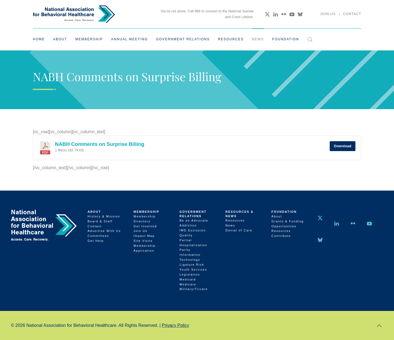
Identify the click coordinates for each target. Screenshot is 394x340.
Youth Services (193, 269)
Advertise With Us (104, 231)
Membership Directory (145, 219)
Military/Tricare (193, 289)
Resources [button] (231, 39)
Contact (352, 14)
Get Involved (145, 226)
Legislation (189, 274)
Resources (235, 220)
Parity (184, 249)
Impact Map (144, 235)
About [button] (60, 39)
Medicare (187, 284)
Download (342, 146)
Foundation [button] (285, 39)
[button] (310, 39)
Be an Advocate (193, 220)
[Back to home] (74, 14)
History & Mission (104, 216)
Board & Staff (100, 221)
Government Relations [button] (183, 39)
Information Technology (190, 257)
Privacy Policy (175, 325)
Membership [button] (89, 39)
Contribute (281, 235)
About (94, 211)
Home (39, 39)
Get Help (96, 240)
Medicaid (187, 279)
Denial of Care (238, 230)
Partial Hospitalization (193, 243)
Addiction (188, 225)
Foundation (284, 211)
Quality (186, 235)
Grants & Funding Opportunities (287, 224)
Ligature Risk (191, 264)
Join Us (327, 14)
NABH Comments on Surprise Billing (99, 144)
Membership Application (145, 248)
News (258, 39)
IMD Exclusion (192, 230)
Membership (147, 211)
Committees (98, 235)
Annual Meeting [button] (129, 39)
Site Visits (143, 240)
